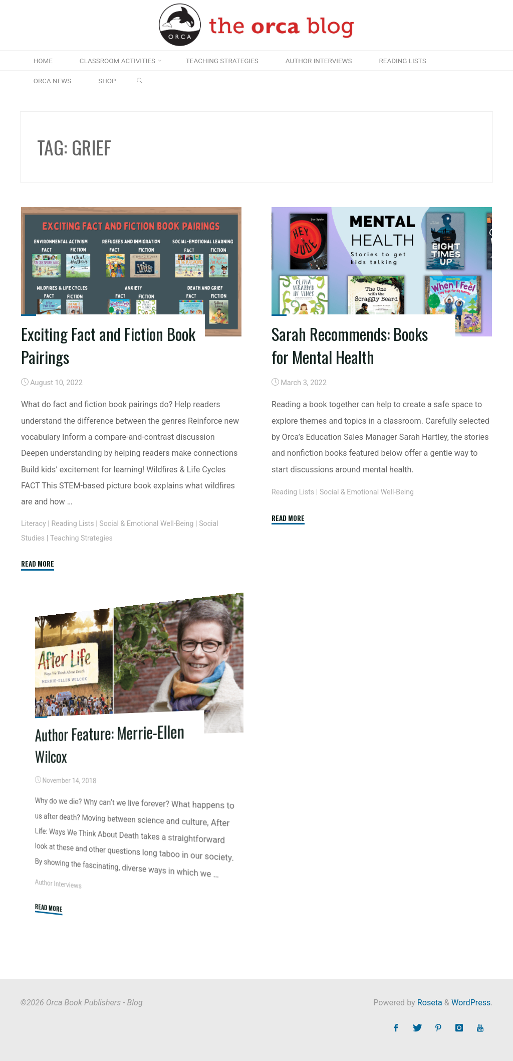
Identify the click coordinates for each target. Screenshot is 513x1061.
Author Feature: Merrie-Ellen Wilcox (111, 743)
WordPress (470, 1002)
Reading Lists (74, 523)
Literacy (34, 523)
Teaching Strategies (83, 538)
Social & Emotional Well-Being (149, 523)
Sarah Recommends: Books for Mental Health (351, 344)
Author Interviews (59, 884)
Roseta (428, 1002)
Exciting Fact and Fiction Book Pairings (95, 344)
